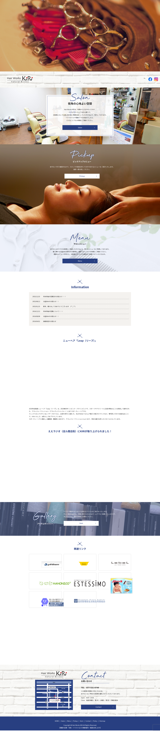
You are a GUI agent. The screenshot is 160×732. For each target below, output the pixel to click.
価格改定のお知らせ (50, 323)
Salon (104, 79)
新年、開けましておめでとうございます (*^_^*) (59, 308)
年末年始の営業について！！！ (53, 313)
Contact (137, 79)
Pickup (120, 79)
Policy (95, 722)
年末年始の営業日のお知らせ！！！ (54, 298)
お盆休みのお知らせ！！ (51, 303)
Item (129, 79)
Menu (112, 79)
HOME (96, 79)
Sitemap (102, 722)
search (146, 80)
